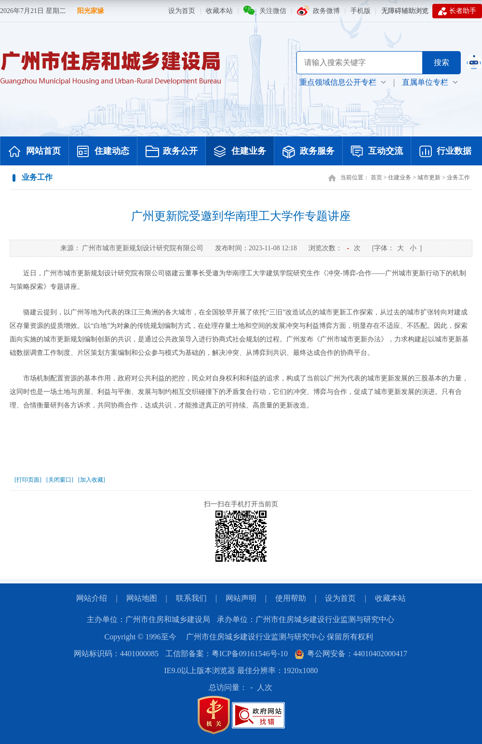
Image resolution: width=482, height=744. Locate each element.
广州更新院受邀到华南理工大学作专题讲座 (241, 216)
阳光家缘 (90, 10)
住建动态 (103, 152)
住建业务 (240, 152)
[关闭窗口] (59, 479)
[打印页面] (27, 479)
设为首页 (181, 10)
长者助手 (457, 11)
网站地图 (141, 598)
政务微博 (326, 10)
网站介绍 (91, 598)
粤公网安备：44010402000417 (351, 653)
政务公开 (172, 152)
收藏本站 (219, 10)
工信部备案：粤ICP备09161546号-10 (226, 653)
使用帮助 (290, 598)
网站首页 (35, 152)
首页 (376, 177)
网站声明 (241, 598)
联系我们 (191, 598)
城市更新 (429, 177)
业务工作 (458, 177)
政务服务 (308, 152)
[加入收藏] (91, 479)
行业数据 (445, 152)
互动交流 (377, 152)
